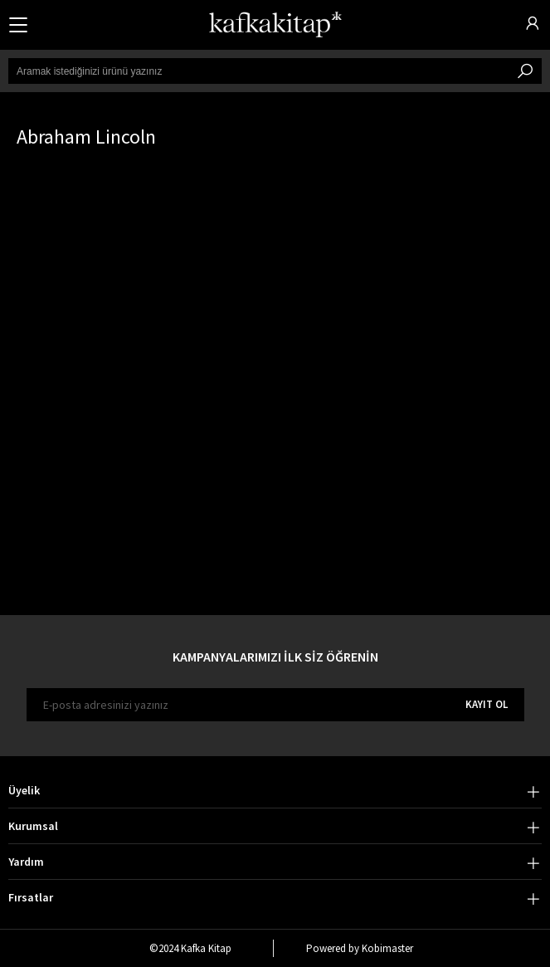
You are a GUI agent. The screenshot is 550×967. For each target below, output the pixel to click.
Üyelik (24, 790)
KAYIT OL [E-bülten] (486, 704)
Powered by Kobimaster (359, 948)
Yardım (26, 861)
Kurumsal (33, 825)
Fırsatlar (30, 897)
